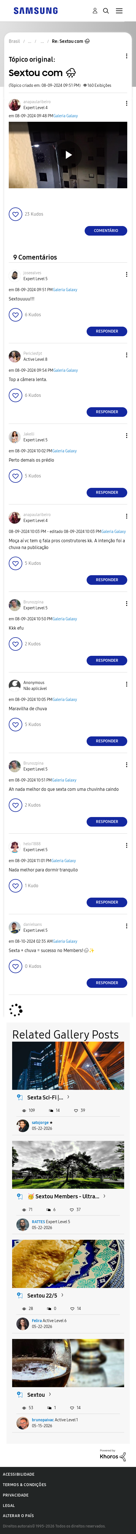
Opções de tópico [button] (117, 56)
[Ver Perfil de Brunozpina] (33, 602)
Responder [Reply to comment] (107, 331)
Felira (37, 1320)
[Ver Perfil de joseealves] (32, 273)
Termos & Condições (25, 1484)
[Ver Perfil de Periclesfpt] (32, 353)
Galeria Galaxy (65, 116)
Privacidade (16, 1495)
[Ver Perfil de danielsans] (32, 924)
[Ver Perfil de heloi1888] (32, 844)
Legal (9, 1505)
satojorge (40, 1122)
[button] (117, 103)
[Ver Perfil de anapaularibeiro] (37, 101)
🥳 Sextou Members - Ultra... (63, 1196)
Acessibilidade (18, 1474)
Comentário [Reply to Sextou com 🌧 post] (106, 230)
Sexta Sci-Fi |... (45, 1097)
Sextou (36, 1394)
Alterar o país (18, 1515)
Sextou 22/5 (42, 1295)
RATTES (38, 1221)
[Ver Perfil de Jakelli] (28, 434)
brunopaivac (43, 1420)
